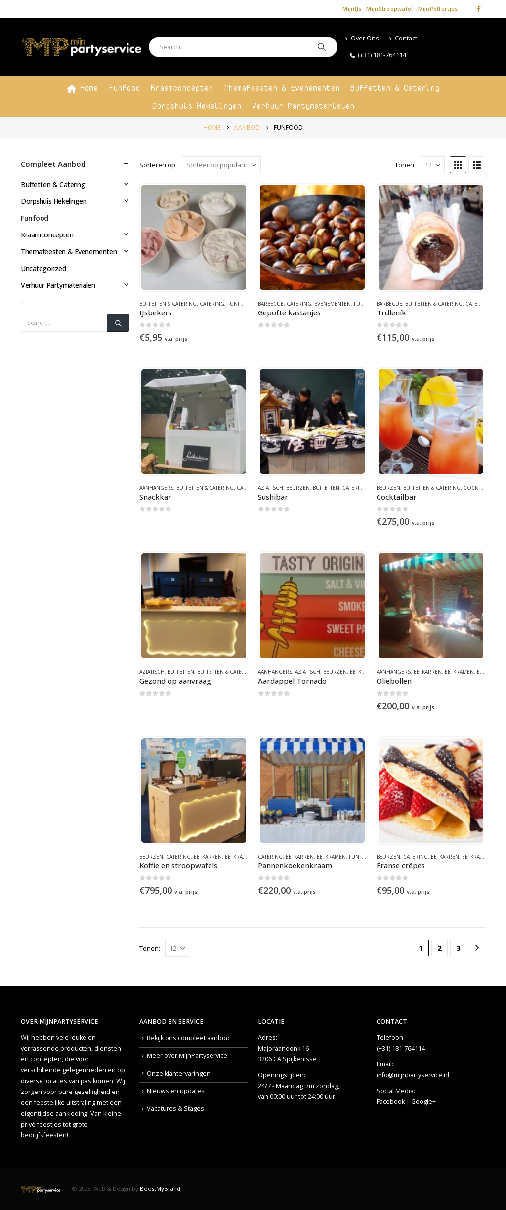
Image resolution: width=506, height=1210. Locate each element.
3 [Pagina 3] (458, 948)
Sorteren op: (158, 164)
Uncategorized (43, 268)
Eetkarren (364, 671)
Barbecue (271, 303)
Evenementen (332, 303)
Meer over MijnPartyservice (187, 1056)
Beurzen (298, 487)
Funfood (124, 87)
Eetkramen (459, 671)
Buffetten (326, 487)
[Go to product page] (193, 237)
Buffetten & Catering (394, 87)
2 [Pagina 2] (439, 948)
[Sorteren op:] (221, 164)
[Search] (321, 47)
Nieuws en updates (176, 1091)
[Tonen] (433, 164)
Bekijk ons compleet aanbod (188, 1038)
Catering (212, 303)
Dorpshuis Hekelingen (196, 105)
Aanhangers (156, 487)
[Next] (477, 948)
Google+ (423, 1101)
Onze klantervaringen (179, 1073)
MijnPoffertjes (438, 8)
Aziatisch (270, 487)
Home (82, 87)
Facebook (391, 1101)
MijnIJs (351, 8)
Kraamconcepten (182, 87)
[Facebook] (478, 8)
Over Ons (362, 38)
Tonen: (405, 164)
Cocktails (477, 487)
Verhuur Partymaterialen (303, 105)
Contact (403, 38)
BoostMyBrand (160, 1188)
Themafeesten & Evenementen (281, 87)
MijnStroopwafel (389, 8)
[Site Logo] (81, 47)
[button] (458, 164)
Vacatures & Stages (175, 1108)
